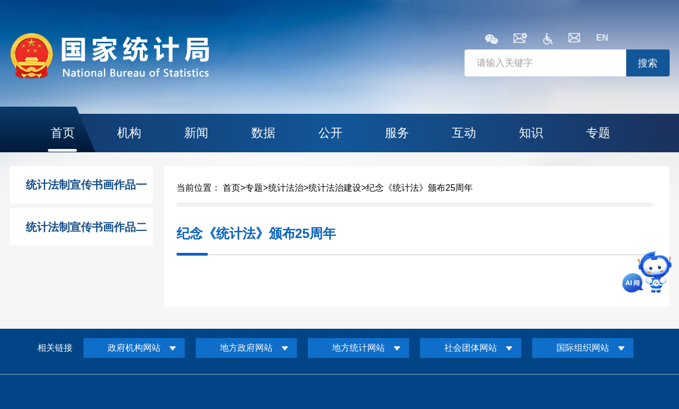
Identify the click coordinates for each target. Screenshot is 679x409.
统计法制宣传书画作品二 (86, 227)
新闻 (196, 133)
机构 (129, 133)
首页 (63, 133)
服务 (397, 133)
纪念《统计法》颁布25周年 (419, 187)
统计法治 (285, 187)
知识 (531, 133)
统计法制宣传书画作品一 (86, 185)
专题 (598, 133)
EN (602, 37)
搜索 (648, 63)
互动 (464, 133)
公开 (330, 133)
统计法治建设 (334, 187)
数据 (263, 133)
